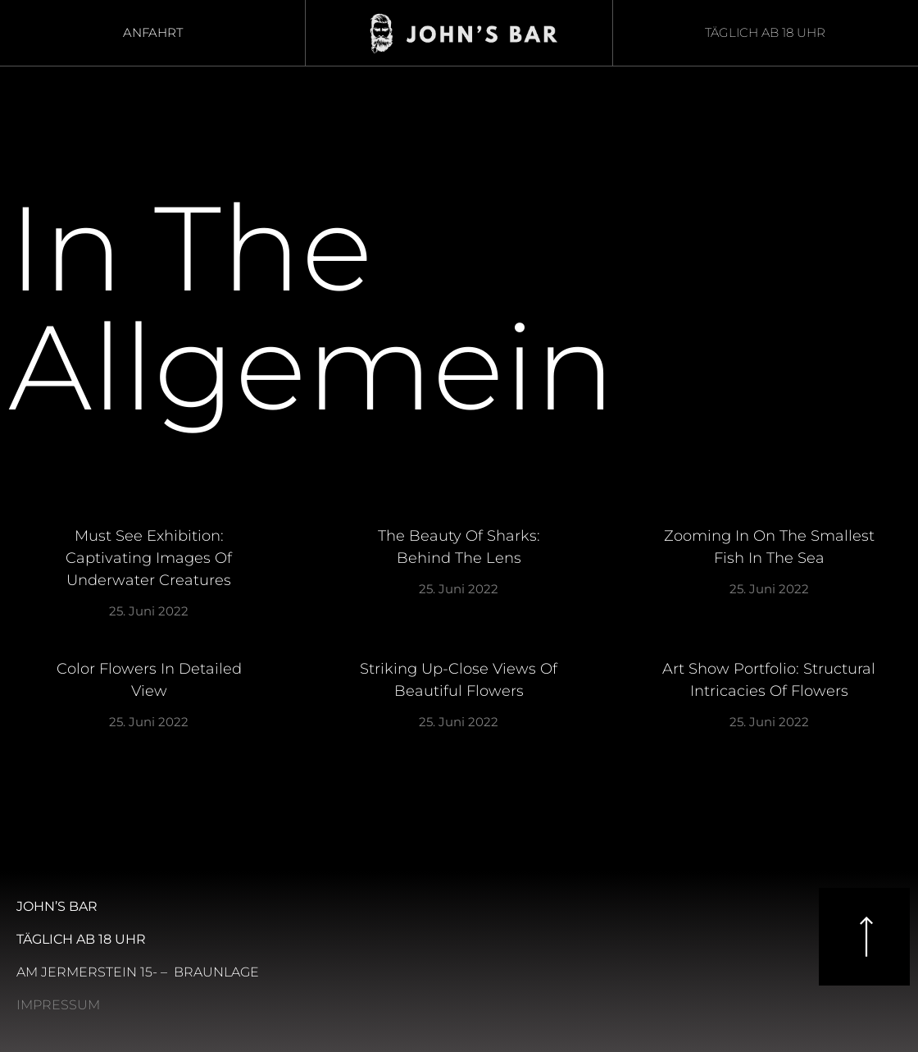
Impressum (58, 1005)
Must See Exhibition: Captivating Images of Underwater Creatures (149, 558)
